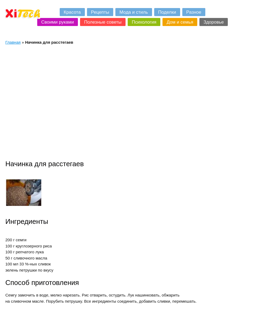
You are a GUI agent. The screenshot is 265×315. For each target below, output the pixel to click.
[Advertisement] (51, 102)
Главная (13, 42)
